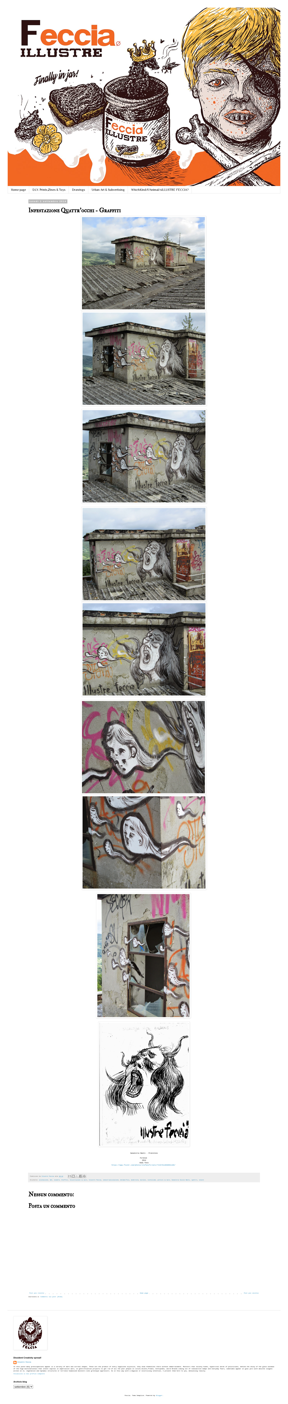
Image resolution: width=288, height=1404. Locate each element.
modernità (134, 1180)
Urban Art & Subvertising (108, 190)
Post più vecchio (251, 1293)
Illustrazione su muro (78, 1180)
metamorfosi (124, 1180)
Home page (18, 190)
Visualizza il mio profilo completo (29, 1374)
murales (143, 1180)
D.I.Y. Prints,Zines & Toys (48, 190)
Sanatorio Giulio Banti (181, 1180)
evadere (57, 1180)
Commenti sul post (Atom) (51, 1297)
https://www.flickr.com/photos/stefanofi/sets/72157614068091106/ (143, 1165)
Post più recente (36, 1293)
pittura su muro (163, 1180)
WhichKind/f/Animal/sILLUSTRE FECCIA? (160, 190)
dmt (51, 1180)
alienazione (43, 1180)
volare (201, 1180)
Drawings (78, 190)
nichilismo (152, 1180)
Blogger (159, 1395)
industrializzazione (111, 1180)
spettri (194, 1180)
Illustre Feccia (95, 1180)
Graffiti (64, 1180)
